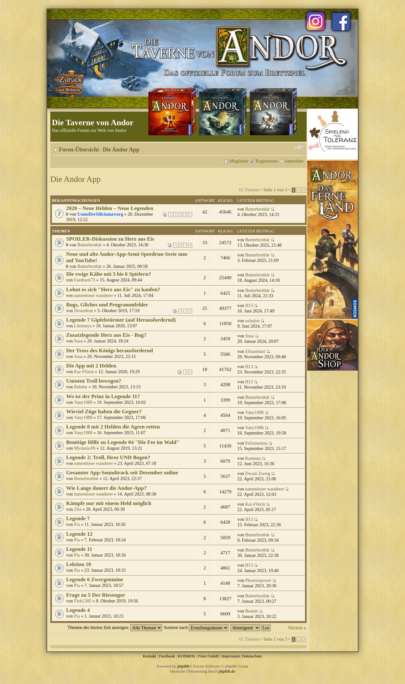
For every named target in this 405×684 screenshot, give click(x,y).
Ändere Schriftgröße (298, 147)
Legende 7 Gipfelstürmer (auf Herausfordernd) (121, 320)
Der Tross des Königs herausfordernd (109, 351)
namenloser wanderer (93, 295)
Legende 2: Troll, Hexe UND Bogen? (108, 457)
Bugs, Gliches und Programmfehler (107, 305)
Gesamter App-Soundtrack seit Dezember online (122, 473)
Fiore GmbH (208, 656)
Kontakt (149, 656)
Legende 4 (78, 610)
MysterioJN (85, 448)
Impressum (231, 656)
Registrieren (267, 160)
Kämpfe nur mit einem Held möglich (108, 503)
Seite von (275, 189)
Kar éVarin (84, 371)
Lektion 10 (78, 564)
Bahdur (80, 386)
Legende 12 (79, 534)
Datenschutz (252, 656)
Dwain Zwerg (257, 473)
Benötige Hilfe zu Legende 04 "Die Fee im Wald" (122, 442)
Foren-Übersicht (79, 149)
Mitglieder (238, 160)
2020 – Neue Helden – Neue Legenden (109, 208)
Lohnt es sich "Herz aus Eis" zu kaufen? (113, 290)
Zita (77, 509)
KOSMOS (186, 656)
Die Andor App (121, 149)
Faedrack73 (84, 279)
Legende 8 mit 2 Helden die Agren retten (113, 427)
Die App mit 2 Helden (91, 366)
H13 (249, 305)
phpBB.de (227, 671)
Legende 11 (79, 549)
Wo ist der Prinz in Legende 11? (103, 396)
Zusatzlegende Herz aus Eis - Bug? (106, 335)
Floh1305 (82, 600)
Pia (77, 524)
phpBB (183, 666)
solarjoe (252, 320)
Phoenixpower (258, 580)
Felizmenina (256, 443)
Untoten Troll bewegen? (93, 381)
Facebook (167, 656)
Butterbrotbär (257, 209)
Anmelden (293, 160)
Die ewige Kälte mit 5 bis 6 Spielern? (108, 274)
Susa (78, 340)
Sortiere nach (196, 627)
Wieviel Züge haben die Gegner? (104, 412)
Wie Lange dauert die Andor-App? (106, 488)
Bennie (251, 610)
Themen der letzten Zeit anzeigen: (114, 627)
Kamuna (252, 458)
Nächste (295, 627)
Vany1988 (83, 402)
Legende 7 (78, 518)
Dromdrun (83, 310)
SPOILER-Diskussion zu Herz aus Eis (110, 239)
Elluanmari (255, 351)
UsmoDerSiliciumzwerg (100, 214)
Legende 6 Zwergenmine (94, 579)
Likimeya (82, 325)
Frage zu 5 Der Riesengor (95, 595)
